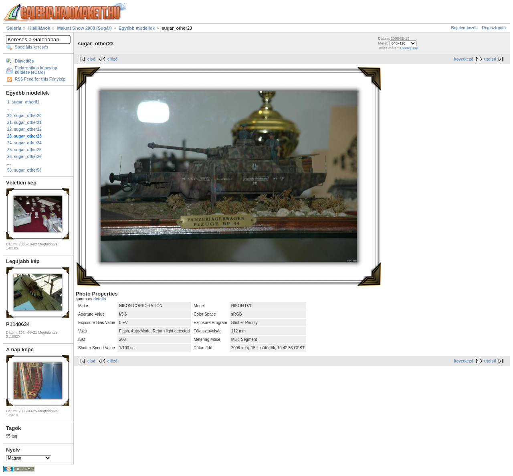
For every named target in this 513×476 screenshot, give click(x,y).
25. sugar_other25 (24, 150)
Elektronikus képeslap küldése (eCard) (36, 70)
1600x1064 (409, 48)
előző (112, 59)
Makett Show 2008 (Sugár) (84, 28)
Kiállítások (39, 28)
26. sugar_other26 (24, 156)
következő (463, 59)
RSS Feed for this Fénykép (40, 79)
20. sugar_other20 (24, 115)
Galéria (13, 28)
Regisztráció (494, 28)
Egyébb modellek (137, 28)
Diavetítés (24, 61)
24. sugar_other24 (24, 143)
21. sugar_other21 (24, 122)
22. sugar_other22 (24, 129)
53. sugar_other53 (24, 170)
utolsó (490, 59)
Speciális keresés (31, 47)
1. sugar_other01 (23, 102)
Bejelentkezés (464, 28)
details (99, 299)
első (91, 59)
